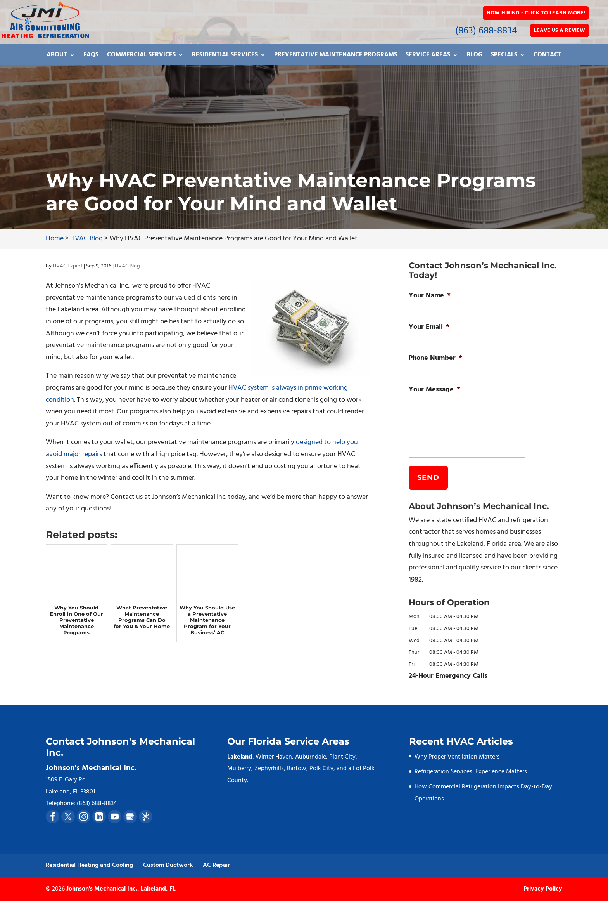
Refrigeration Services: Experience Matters (471, 772)
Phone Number (435, 358)
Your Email (429, 327)
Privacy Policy (542, 889)
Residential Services (225, 56)
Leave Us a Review (559, 30)
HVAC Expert (68, 266)
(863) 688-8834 (486, 31)
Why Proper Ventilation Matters (457, 757)
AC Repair (216, 865)
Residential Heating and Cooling (89, 865)
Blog (474, 56)
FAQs (90, 56)
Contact (547, 56)
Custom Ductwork (168, 865)
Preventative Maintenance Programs (335, 56)
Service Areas (428, 56)
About (57, 56)
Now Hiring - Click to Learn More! (536, 13)
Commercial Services (141, 56)
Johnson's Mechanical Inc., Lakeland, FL (121, 889)
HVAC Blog (127, 266)
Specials (504, 56)
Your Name (430, 295)
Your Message (434, 389)
